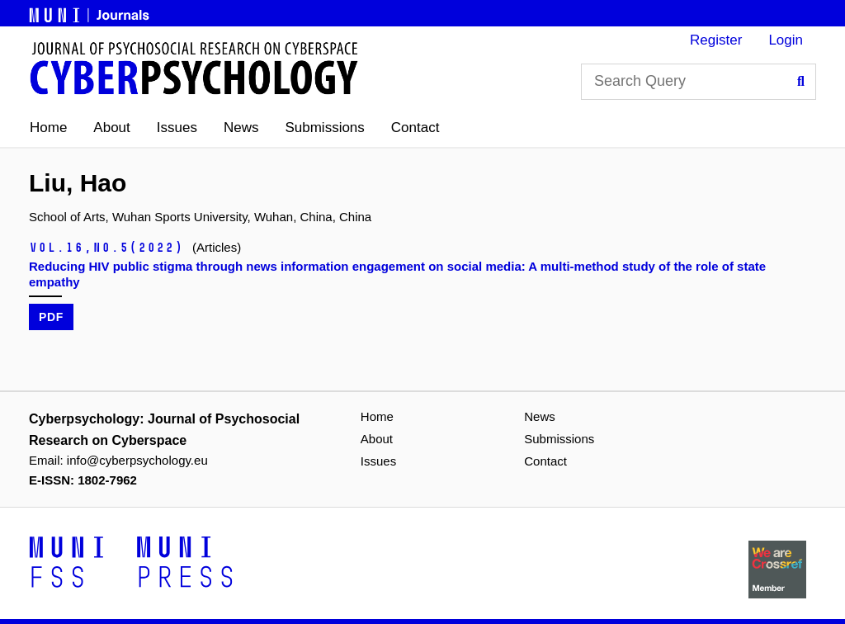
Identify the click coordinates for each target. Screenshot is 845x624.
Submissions (324, 127)
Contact (415, 127)
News (241, 127)
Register (716, 40)
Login (785, 40)
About (111, 127)
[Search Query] (698, 82)
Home (48, 127)
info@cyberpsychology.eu (137, 460)
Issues (177, 127)
